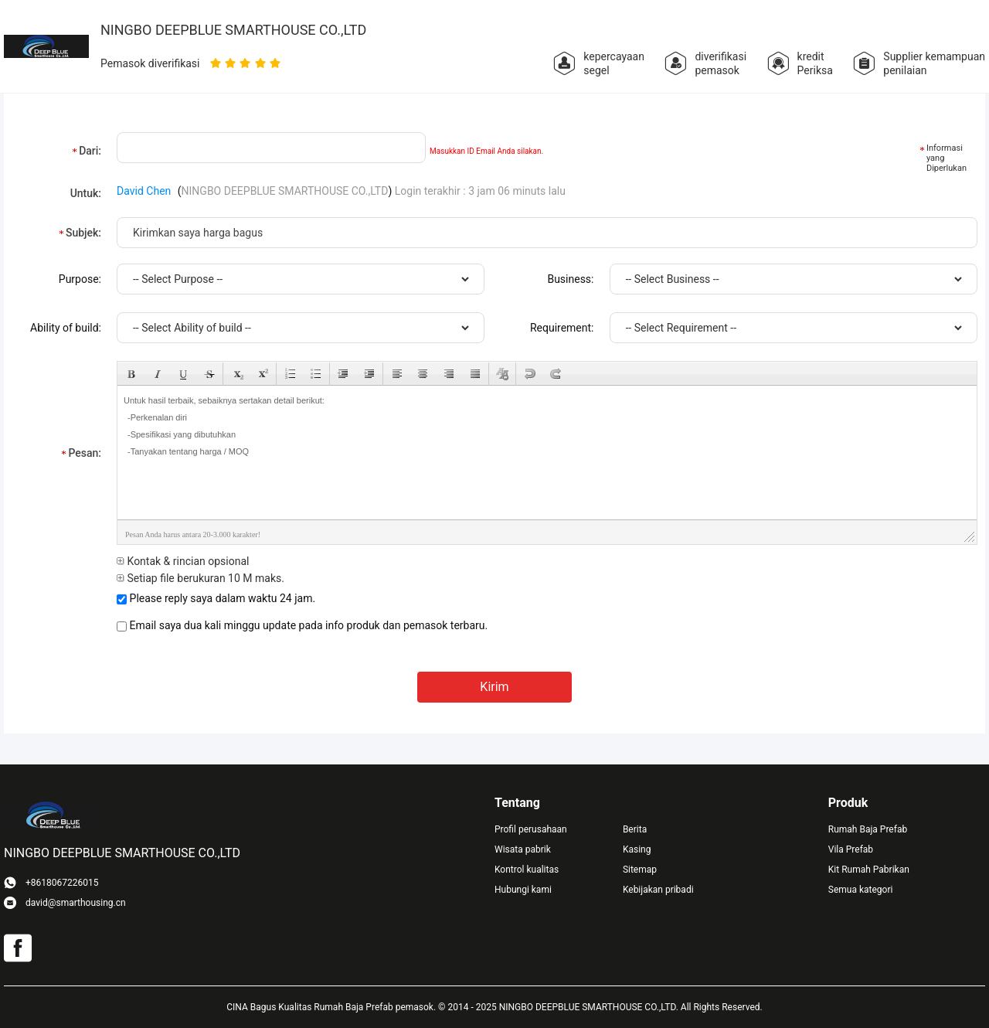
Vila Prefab (850, 849)
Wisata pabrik (522, 849)
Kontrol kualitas (526, 869)
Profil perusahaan (530, 829)
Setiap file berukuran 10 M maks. (200, 578)
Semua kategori (860, 889)
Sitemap (640, 869)
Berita (635, 829)
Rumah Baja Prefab (867, 829)
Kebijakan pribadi (658, 889)
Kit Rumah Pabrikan (868, 869)
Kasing (637, 849)
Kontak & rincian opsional (183, 561)
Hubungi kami (523, 889)
